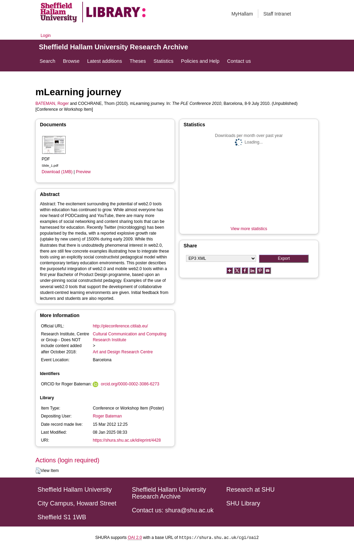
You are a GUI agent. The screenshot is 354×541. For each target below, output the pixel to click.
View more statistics (249, 228)
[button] (37, 471)
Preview (83, 171)
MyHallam (242, 14)
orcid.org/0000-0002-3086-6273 (130, 384)
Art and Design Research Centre (122, 352)
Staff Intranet (277, 14)
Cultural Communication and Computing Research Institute (129, 337)
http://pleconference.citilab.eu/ (120, 326)
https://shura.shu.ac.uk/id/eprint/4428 (127, 440)
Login (45, 35)
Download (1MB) (56, 171)
